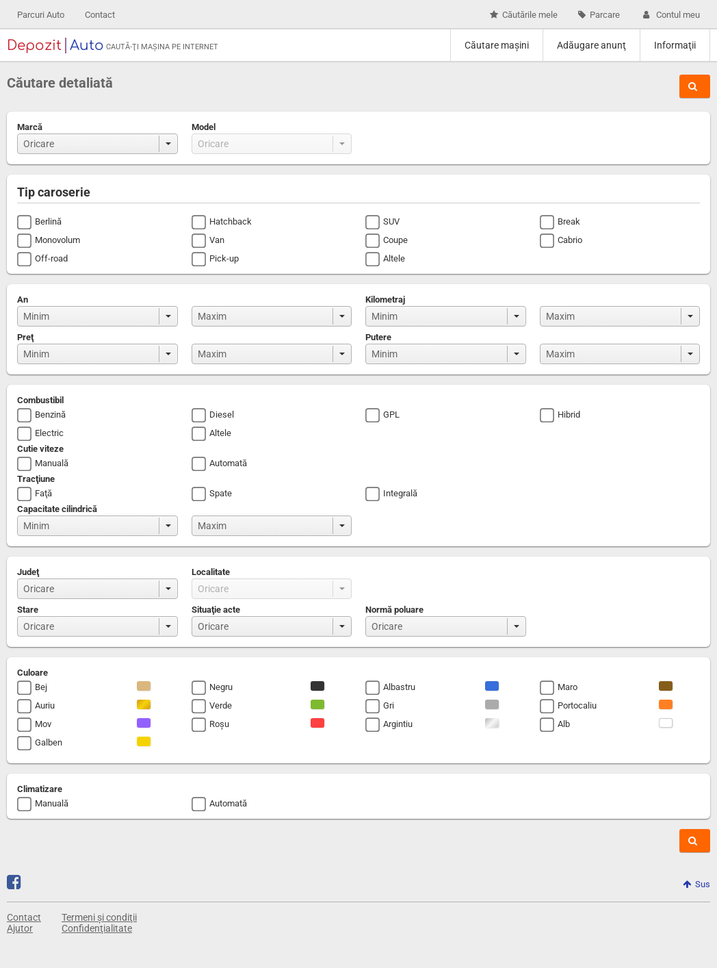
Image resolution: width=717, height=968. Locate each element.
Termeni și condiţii (99, 917)
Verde (220, 705)
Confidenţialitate (97, 928)
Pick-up (224, 258)
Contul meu (670, 15)
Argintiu (398, 724)
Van (216, 240)
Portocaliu (577, 705)
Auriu (45, 705)
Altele (394, 258)
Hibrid (569, 414)
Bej (41, 687)
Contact (100, 15)
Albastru (399, 687)
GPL (391, 414)
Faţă (43, 493)
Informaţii (675, 45)
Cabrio (570, 240)
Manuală (51, 463)
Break (569, 221)
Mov (43, 724)
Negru (221, 687)
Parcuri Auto (40, 15)
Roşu (219, 724)
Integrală (400, 493)
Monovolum (57, 240)
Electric (49, 433)
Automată (228, 463)
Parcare (599, 15)
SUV (391, 221)
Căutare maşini (497, 45)
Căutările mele (524, 15)
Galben (48, 742)
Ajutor (20, 928)
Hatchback (230, 221)
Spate (220, 493)
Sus (696, 884)
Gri (388, 705)
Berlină (48, 221)
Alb (564, 724)
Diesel (221, 414)
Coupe (395, 240)
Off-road (51, 258)
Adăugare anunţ (591, 45)
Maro (567, 687)
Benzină (50, 414)
